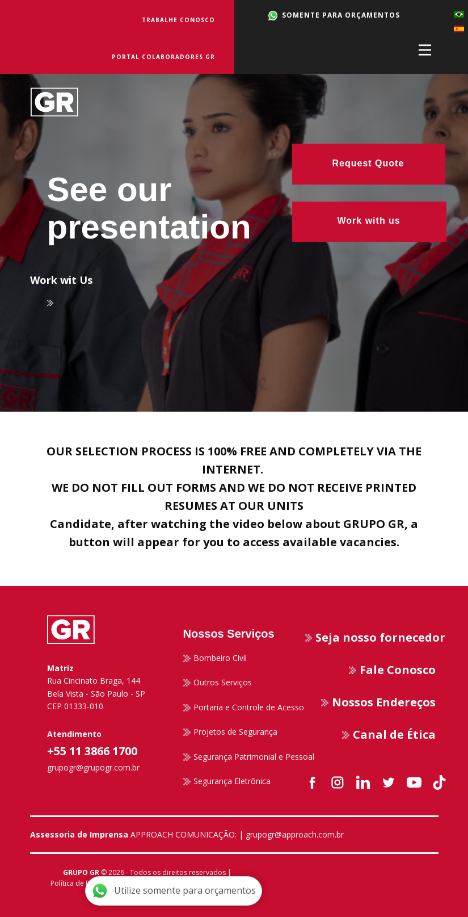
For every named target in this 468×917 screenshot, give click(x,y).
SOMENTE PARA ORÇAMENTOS (334, 15)
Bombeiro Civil (215, 658)
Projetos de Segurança (230, 732)
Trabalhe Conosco (178, 20)
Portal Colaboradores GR (163, 57)
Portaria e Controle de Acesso (243, 707)
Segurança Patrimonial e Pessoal (248, 757)
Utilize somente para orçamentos (173, 890)
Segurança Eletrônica (227, 781)
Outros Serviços (217, 682)
